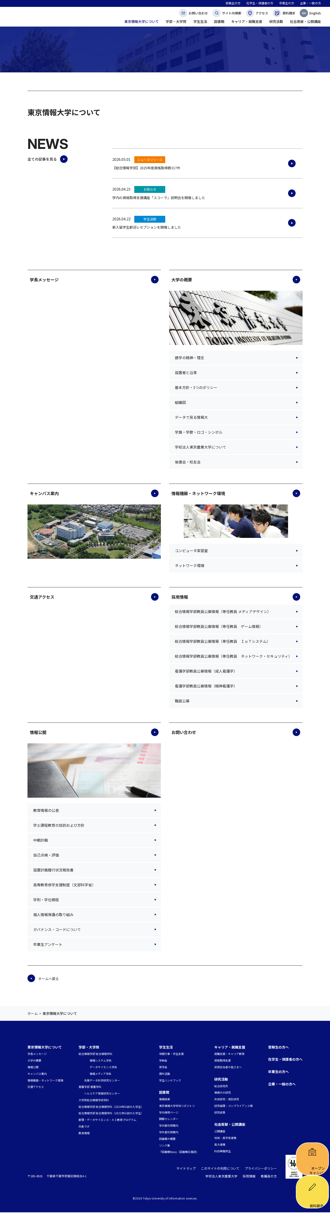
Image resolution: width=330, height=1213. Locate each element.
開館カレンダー (168, 1119)
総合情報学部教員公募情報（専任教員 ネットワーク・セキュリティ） (233, 656)
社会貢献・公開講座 (229, 1124)
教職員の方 (269, 1177)
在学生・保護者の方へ (285, 1059)
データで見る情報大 (191, 417)
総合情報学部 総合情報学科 (95, 1054)
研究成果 (219, 1112)
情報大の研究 (222, 1092)
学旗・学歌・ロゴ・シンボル (199, 432)
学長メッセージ (44, 279)
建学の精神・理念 (189, 357)
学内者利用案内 (168, 1125)
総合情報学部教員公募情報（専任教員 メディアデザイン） (223, 611)
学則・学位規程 (46, 899)
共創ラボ (84, 1126)
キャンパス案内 (44, 493)
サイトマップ (192, 1169)
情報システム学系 (101, 1060)
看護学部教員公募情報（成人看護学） (206, 671)
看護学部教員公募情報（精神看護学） (206, 686)
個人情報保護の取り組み (53, 914)
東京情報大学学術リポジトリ (177, 1106)
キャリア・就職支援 (229, 1047)
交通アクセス (42, 597)
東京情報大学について (45, 1047)
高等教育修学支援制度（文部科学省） (64, 884)
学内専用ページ (168, 1112)
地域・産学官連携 (225, 1138)
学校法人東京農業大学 (224, 1177)
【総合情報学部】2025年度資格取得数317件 (146, 167)
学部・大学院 (89, 1047)
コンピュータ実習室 (191, 550)
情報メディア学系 (100, 1074)
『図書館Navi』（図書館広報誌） (179, 1152)
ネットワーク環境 (189, 565)
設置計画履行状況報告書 (53, 870)
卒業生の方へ (278, 1071)
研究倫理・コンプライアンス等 (233, 1106)
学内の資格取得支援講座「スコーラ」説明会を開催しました (158, 197)
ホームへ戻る (48, 978)
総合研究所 (221, 1086)
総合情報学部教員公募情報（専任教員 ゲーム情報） (219, 626)
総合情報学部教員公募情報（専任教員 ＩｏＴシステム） (222, 641)
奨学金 (163, 1067)
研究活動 (221, 1079)
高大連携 (219, 1144)
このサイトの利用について (224, 1169)
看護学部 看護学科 (90, 1087)
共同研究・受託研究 (226, 1099)
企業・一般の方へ (282, 1084)
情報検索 (164, 1099)
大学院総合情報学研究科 (94, 1100)
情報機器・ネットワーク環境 (198, 493)
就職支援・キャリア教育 (229, 1054)
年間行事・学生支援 (171, 1054)
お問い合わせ (183, 732)
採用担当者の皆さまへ (228, 1067)
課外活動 (164, 1074)
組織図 (180, 402)
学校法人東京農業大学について (200, 447)
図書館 (164, 1092)
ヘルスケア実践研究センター (102, 1093)
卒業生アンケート (47, 944)
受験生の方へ (278, 1047)
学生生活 (166, 1047)
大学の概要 (181, 279)
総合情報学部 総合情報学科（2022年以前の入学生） (111, 1113)
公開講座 (219, 1131)
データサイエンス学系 (103, 1067)
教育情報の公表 (46, 810)
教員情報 (84, 1133)
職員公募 (182, 701)
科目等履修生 (222, 1151)
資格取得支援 (222, 1060)
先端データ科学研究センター (102, 1080)
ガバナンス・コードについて (57, 929)
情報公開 (38, 732)
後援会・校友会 (188, 462)
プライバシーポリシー (262, 1169)
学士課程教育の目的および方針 (59, 825)
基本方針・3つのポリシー (196, 387)
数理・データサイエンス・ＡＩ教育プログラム (107, 1120)
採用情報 (179, 597)
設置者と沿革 (186, 372)
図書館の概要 (167, 1139)
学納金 (163, 1060)
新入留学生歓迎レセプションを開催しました (146, 227)
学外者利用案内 (168, 1132)
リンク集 (164, 1145)
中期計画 (40, 840)
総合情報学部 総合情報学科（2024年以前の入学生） (111, 1107)
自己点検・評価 (46, 855)
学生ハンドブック (170, 1080)
